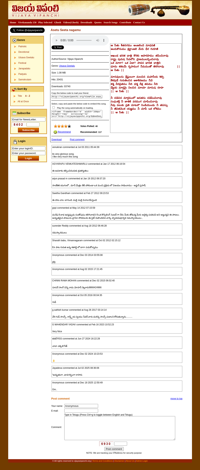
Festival (22, 63)
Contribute (125, 22)
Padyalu (22, 74)
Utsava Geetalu (26, 57)
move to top (176, 398)
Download (57, 139)
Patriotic (22, 46)
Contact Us (139, 22)
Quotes (98, 22)
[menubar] (77, 22)
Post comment (77, 139)
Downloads (86, 22)
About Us (130, 467)
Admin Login (142, 467)
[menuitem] (13, 22)
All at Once (23, 101)
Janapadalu (24, 68)
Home (13, 22)
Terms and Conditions (102, 467)
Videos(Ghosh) (71, 22)
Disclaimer (119, 467)
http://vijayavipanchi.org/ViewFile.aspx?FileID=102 (77, 96)
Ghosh (57, 22)
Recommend (62, 132)
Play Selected (45, 22)
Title (24, 96)
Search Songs (110, 22)
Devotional (23, 52)
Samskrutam (24, 79)
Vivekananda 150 (27, 22)
